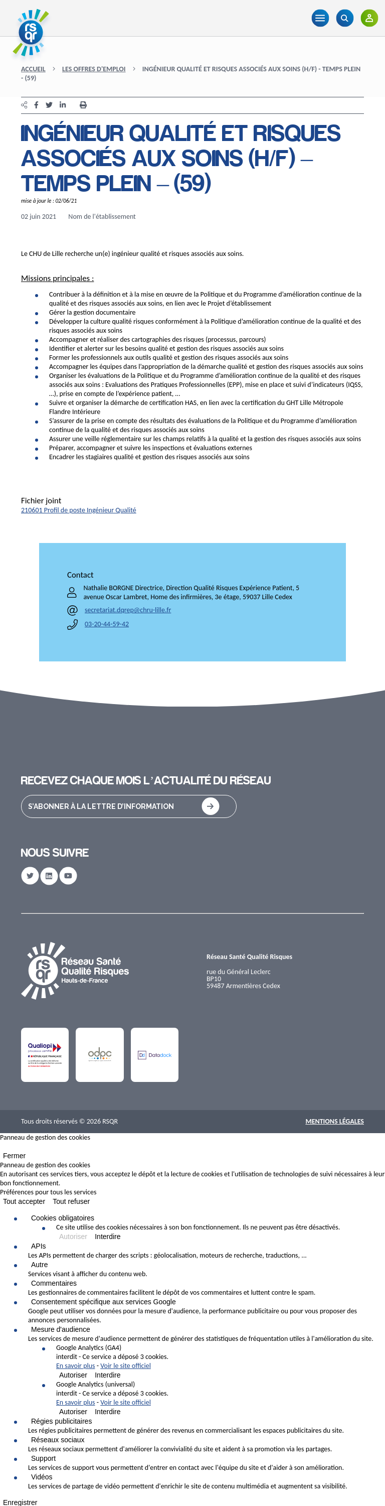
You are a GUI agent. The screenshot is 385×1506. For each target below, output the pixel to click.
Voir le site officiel (125, 1365)
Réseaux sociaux (58, 1440)
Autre (39, 1265)
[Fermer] (3, 1148)
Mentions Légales (334, 1121)
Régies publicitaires (61, 1421)
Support (43, 1458)
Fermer (14, 1156)
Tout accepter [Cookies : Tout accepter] (24, 1201)
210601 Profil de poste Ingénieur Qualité (78, 510)
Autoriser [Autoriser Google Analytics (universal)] (73, 1412)
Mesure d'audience (60, 1329)
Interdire (107, 1237)
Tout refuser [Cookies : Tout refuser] (71, 1201)
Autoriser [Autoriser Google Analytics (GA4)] (73, 1375)
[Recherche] (344, 18)
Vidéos (42, 1477)
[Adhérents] (369, 18)
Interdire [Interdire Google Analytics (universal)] (107, 1412)
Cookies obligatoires (62, 1218)
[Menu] (320, 18)
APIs (38, 1246)
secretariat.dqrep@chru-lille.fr (128, 610)
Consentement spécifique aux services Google (103, 1302)
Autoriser (73, 1237)
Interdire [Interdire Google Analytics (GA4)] (107, 1375)
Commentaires (54, 1283)
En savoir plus (75, 1365)
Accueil (33, 69)
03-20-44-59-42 (107, 624)
